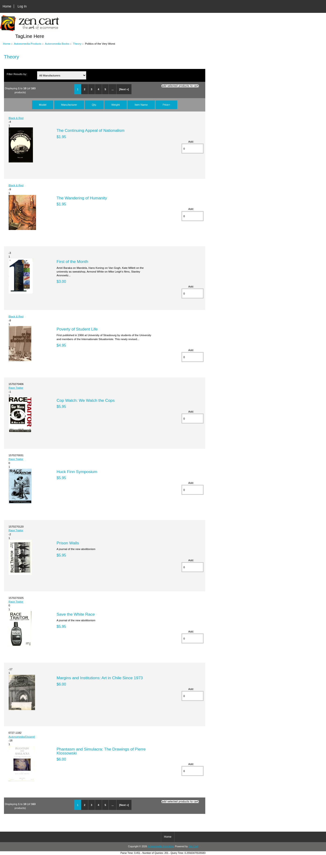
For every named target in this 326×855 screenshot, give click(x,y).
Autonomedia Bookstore (161, 846)
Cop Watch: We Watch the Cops (86, 400)
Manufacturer (69, 104)
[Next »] (124, 89)
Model (42, 104)
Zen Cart (193, 846)
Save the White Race (76, 614)
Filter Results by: (17, 73)
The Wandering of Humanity (82, 198)
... (113, 89)
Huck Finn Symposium (77, 471)
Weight (115, 104)
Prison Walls (68, 543)
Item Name (141, 104)
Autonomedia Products (27, 43)
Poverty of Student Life (77, 329)
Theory (77, 43)
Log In (22, 6)
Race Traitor (16, 387)
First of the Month (72, 261)
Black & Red (16, 117)
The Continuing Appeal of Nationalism (90, 130)
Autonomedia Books (57, 43)
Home (7, 6)
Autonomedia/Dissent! (22, 736)
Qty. (94, 104)
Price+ (166, 104)
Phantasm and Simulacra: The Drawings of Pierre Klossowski (101, 751)
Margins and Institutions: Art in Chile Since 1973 (100, 677)
